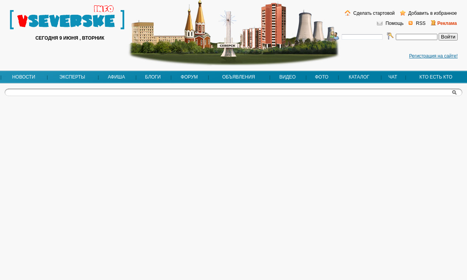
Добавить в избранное (432, 13)
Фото (321, 77)
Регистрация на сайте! (433, 56)
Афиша (116, 77)
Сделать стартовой (373, 13)
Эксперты (72, 77)
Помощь (395, 23)
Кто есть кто (436, 77)
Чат (392, 77)
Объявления (238, 77)
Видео (287, 77)
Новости (23, 77)
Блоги (153, 77)
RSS (421, 23)
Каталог (359, 77)
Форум (189, 77)
